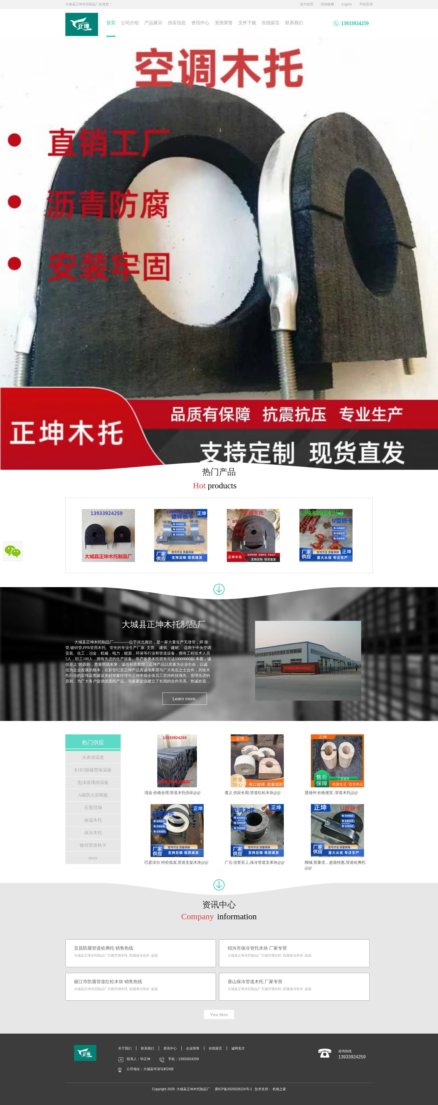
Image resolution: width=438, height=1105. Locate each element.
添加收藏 (327, 4)
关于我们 (125, 1048)
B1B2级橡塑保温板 (92, 770)
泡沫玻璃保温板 (93, 782)
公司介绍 (130, 22)
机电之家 (279, 1089)
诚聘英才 (238, 1048)
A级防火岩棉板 (93, 795)
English (347, 4)
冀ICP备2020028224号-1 (233, 1089)
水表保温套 (93, 757)
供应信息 (177, 22)
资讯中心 (200, 22)
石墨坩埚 (93, 807)
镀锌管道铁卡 (93, 845)
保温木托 (93, 820)
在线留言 (271, 22)
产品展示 (153, 22)
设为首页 (306, 4)
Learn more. (185, 698)
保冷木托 (93, 832)
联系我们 (294, 22)
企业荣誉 (192, 1048)
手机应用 (366, 4)
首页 (110, 22)
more (93, 857)
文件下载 (247, 22)
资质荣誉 (224, 22)
